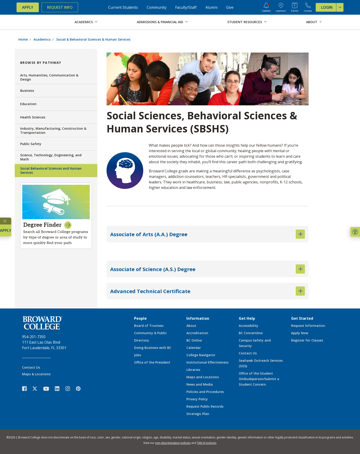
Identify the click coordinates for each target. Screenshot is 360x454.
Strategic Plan (197, 414)
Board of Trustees (148, 325)
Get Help (247, 318)
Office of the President (152, 362)
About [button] (311, 22)
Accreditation (197, 333)
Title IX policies (206, 443)
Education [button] (56, 103)
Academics (42, 39)
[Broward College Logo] (34, 22)
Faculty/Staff (186, 7)
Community (156, 7)
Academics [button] (84, 22)
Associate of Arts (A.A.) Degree (207, 234)
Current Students (123, 7)
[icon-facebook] (26, 389)
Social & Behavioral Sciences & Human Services (93, 39)
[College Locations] (280, 7)
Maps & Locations (36, 374)
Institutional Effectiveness (207, 362)
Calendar (193, 347)
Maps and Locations (202, 377)
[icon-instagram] (70, 389)
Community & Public (150, 333)
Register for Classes (307, 340)
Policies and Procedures (205, 392)
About (191, 325)
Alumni (211, 7)
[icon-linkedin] (59, 389)
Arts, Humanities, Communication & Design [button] (56, 77)
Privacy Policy (197, 399)
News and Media (199, 384)
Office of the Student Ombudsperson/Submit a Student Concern (259, 379)
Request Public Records (204, 406)
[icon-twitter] (37, 389)
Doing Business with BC (152, 347)
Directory (141, 340)
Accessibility (248, 325)
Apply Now (299, 333)
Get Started (302, 318)
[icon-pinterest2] (80, 389)
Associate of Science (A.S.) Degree (207, 269)
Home (23, 39)
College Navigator (200, 355)
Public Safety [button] (56, 143)
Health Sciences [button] (56, 117)
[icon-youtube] (48, 388)
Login (332, 7)
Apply (27, 7)
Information (197, 318)
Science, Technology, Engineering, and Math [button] (56, 157)
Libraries (193, 369)
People (140, 318)
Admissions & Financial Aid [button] (160, 22)
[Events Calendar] (294, 7)
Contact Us (31, 367)
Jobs (137, 355)
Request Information (308, 325)
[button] (355, 232)
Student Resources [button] (244, 22)
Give (229, 7)
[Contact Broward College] (308, 7)
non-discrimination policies (173, 443)
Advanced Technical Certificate (207, 291)
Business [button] (56, 90)
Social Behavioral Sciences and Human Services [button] (56, 170)
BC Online (194, 340)
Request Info (60, 7)
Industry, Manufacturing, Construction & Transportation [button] (56, 130)
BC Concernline (251, 333)
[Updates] (266, 7)
